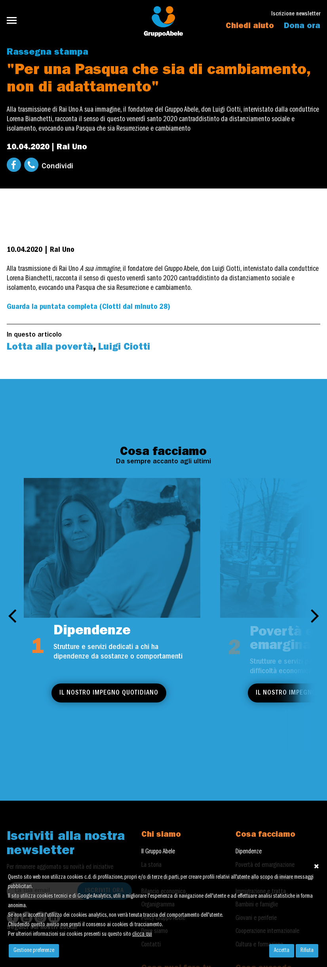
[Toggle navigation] (14, 20)
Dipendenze (249, 852)
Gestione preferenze (33, 951)
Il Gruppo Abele (158, 852)
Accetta (281, 951)
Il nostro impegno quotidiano (108, 693)
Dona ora (302, 26)
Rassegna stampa (47, 52)
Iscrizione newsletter (295, 14)
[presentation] (12, 615)
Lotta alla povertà (50, 348)
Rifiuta (307, 951)
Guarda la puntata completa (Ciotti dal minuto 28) (88, 307)
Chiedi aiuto (250, 26)
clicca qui (142, 934)
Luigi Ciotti (124, 348)
